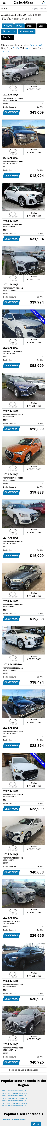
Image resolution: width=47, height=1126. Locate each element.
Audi (19, 26)
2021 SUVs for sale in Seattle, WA (14, 1103)
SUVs (8, 26)
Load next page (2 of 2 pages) (23, 1070)
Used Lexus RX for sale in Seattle (14, 1120)
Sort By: (7, 37)
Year (42, 26)
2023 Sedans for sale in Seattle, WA (15, 1098)
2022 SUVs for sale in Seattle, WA (14, 1101)
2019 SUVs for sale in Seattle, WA (14, 1106)
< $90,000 (9, 31)
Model (31, 26)
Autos (4, 8)
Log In (34, 9)
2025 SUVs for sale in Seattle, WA (14, 1091)
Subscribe (42, 9)
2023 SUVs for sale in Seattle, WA (14, 1096)
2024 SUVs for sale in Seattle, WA (14, 1093)
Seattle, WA (27, 31)
